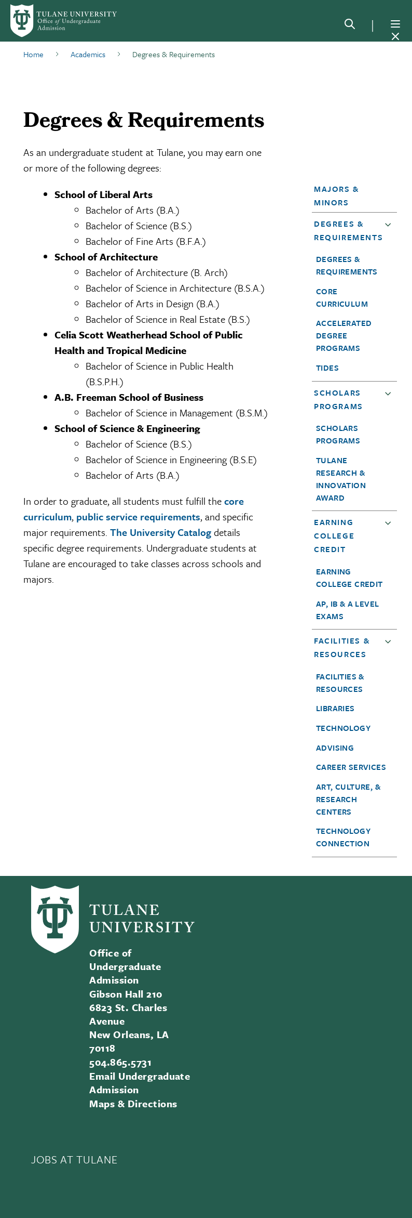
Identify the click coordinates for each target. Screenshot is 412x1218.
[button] (351, 195)
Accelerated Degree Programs (344, 335)
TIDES (327, 367)
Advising (335, 747)
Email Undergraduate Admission (139, 1082)
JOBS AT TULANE (74, 1159)
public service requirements (138, 516)
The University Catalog (160, 532)
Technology (343, 728)
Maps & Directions (133, 1103)
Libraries (335, 708)
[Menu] (395, 24)
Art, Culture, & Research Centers (348, 799)
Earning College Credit (334, 535)
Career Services (351, 766)
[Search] (350, 26)
